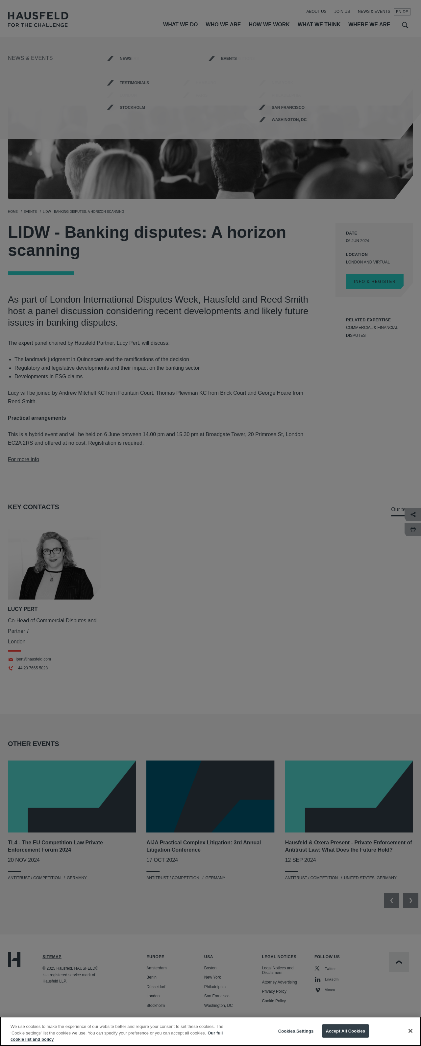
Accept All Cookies (345, 1030)
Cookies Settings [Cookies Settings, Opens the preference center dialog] (296, 1030)
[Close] (410, 1031)
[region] (210, 1031)
